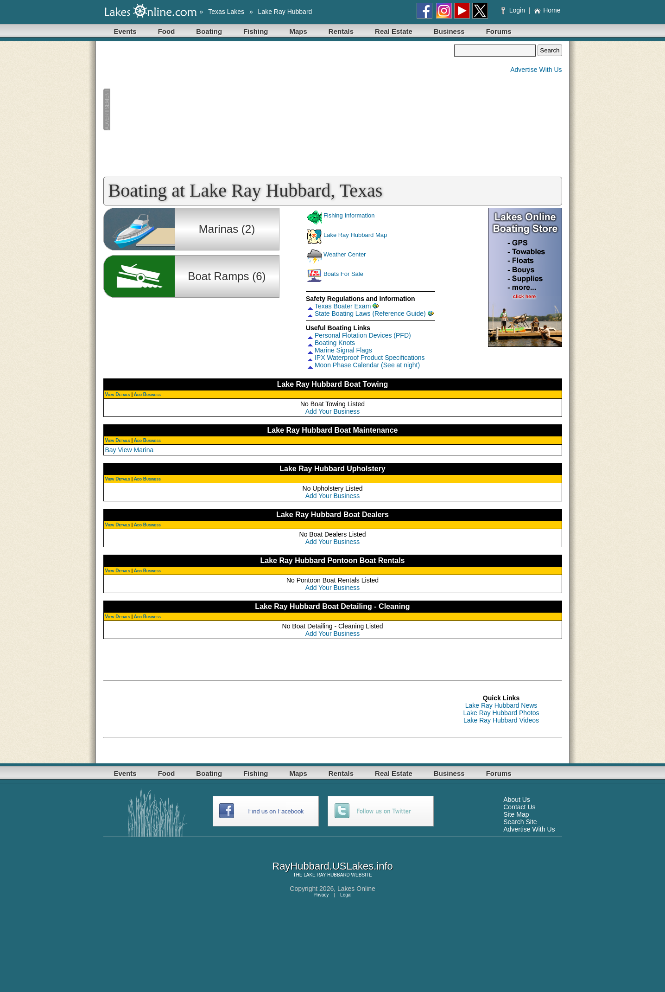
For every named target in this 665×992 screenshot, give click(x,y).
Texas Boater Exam (343, 306)
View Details (117, 394)
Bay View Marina (129, 450)
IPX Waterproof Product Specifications (370, 357)
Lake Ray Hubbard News (501, 705)
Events (125, 31)
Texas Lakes (226, 11)
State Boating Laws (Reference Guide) (370, 313)
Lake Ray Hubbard (285, 11)
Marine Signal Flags (343, 350)
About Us (516, 799)
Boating (209, 31)
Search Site (520, 822)
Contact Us (519, 807)
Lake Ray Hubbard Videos (501, 720)
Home (547, 10)
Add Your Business (332, 411)
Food (166, 31)
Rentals (341, 31)
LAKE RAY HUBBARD (327, 874)
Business (449, 31)
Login (514, 10)
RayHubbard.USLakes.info (332, 866)
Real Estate (393, 31)
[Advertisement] (279, 109)
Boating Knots (335, 342)
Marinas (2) (227, 229)
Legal (345, 894)
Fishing (255, 31)
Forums (499, 31)
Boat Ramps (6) (227, 276)
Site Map (516, 814)
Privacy (321, 894)
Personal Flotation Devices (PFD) (363, 335)
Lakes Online (356, 888)
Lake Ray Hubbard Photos (501, 713)
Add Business (147, 394)
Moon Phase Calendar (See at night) (367, 365)
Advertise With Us (536, 69)
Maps (298, 31)
